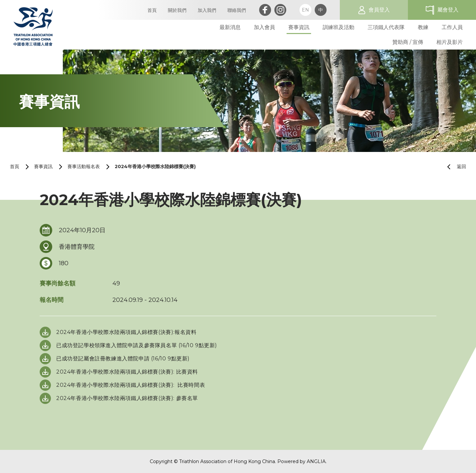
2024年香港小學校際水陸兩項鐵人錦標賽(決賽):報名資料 (126, 332)
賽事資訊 (43, 166)
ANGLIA (316, 461)
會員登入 (379, 10)
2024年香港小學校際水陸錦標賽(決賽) (155, 166)
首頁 (14, 166)
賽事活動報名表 (83, 166)
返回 (454, 167)
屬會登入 (447, 10)
